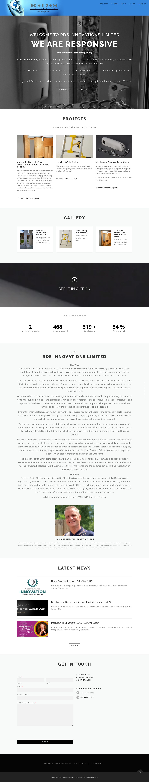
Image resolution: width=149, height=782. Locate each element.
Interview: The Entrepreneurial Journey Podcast (75, 645)
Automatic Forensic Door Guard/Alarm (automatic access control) (33, 185)
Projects (104, 4)
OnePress (79, 777)
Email (20, 710)
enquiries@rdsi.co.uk (87, 721)
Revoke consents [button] (97, 763)
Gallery (114, 4)
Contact (142, 4)
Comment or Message (26, 726)
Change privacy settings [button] (63, 763)
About (132, 4)
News (124, 4)
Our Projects (64, 90)
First (19, 707)
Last (48, 707)
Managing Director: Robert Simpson (74, 553)
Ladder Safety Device (67, 183)
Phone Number (23, 718)
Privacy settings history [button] (81, 763)
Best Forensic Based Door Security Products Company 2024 (81, 624)
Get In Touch (83, 90)
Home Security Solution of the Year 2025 (72, 603)
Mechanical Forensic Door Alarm (112, 183)
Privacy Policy (48, 763)
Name (19, 700)
